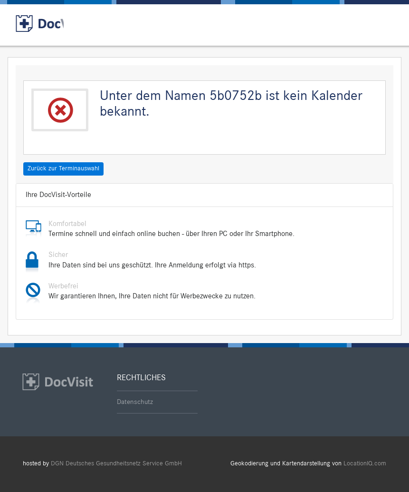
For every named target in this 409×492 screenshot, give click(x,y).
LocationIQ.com (364, 464)
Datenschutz (135, 402)
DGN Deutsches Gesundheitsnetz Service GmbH (116, 464)
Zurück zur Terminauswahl (63, 168)
